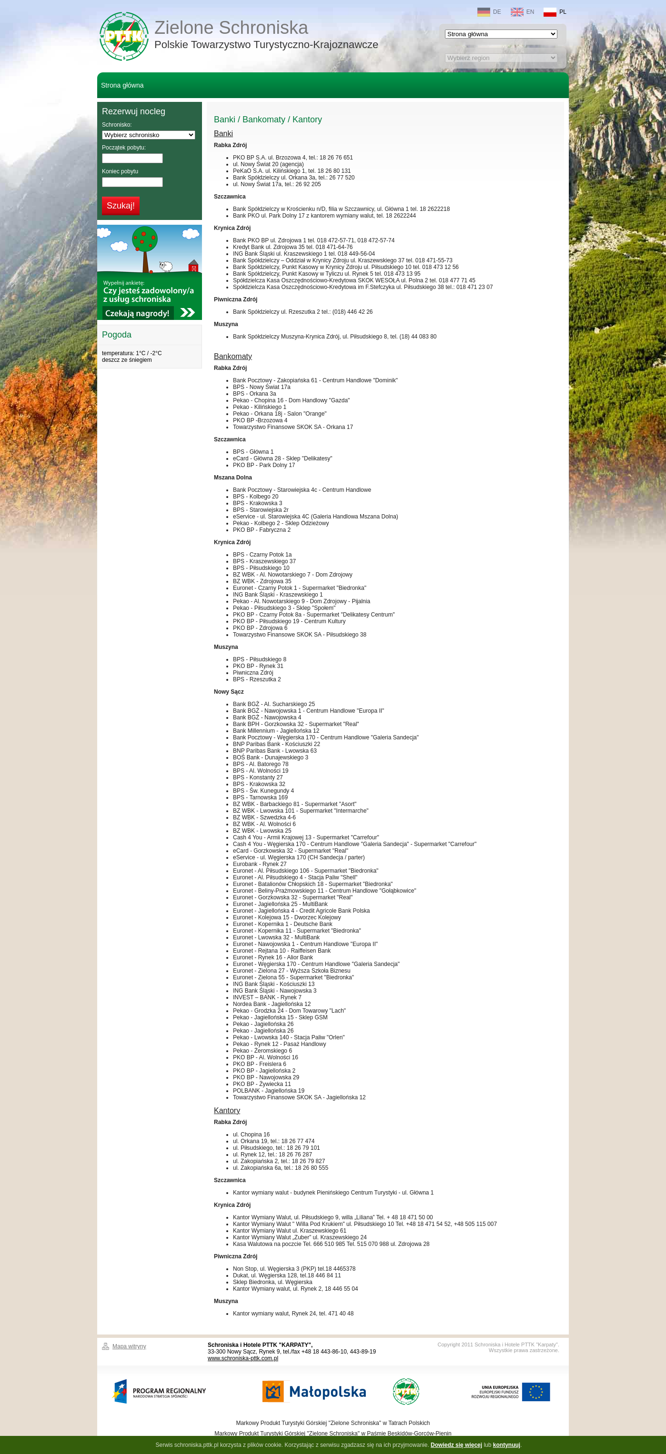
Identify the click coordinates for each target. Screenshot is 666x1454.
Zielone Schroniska (266, 35)
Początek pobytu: (124, 147)
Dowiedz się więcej (456, 1445)
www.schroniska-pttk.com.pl (243, 1358)
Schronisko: (117, 124)
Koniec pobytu (120, 171)
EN (523, 12)
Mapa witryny (129, 1346)
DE (489, 12)
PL (555, 12)
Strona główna (122, 85)
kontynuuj (506, 1445)
